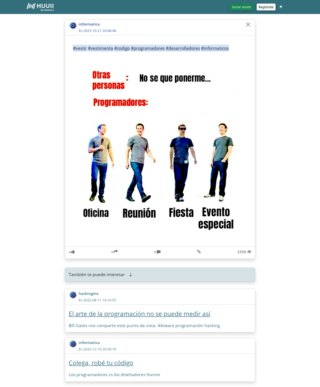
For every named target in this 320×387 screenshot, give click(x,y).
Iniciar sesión (241, 7)
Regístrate (266, 7)
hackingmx (88, 293)
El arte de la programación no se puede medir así (139, 313)
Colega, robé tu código (101, 362)
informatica (89, 24)
